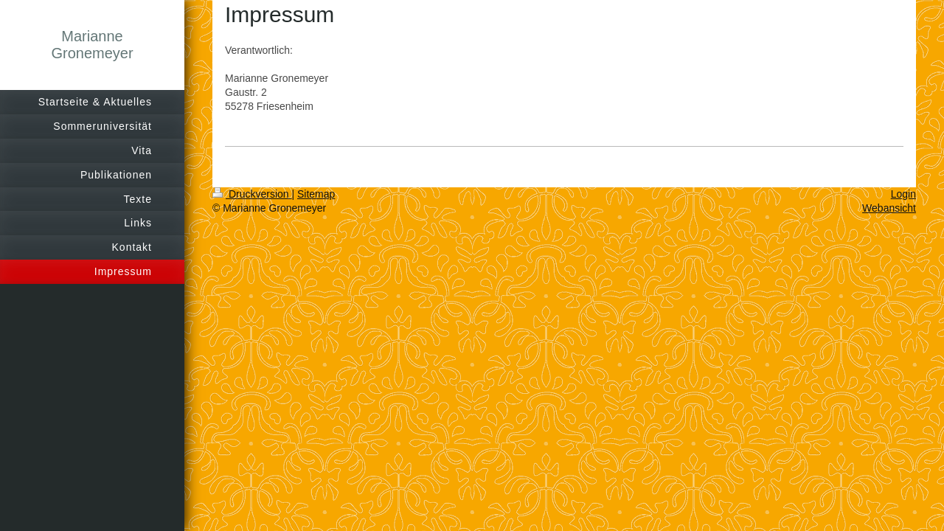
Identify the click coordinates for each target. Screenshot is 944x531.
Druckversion (251, 194)
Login (903, 194)
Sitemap (316, 194)
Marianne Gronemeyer (92, 44)
